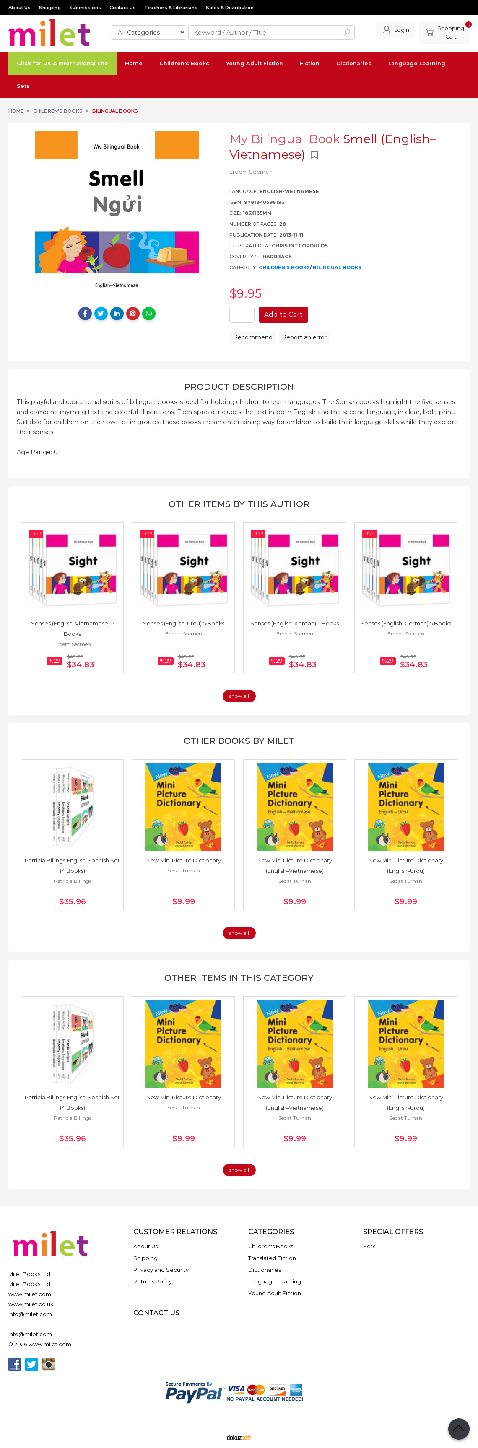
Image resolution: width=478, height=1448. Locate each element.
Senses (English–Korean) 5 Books (294, 623)
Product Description (239, 386)
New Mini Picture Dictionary (183, 860)
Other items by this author (239, 504)
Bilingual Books (337, 267)
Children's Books (284, 267)
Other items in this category (239, 977)
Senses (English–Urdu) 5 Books (183, 623)
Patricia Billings (72, 881)
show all (239, 696)
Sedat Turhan (183, 870)
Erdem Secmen (72, 644)
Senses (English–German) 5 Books (406, 623)
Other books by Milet (239, 741)
